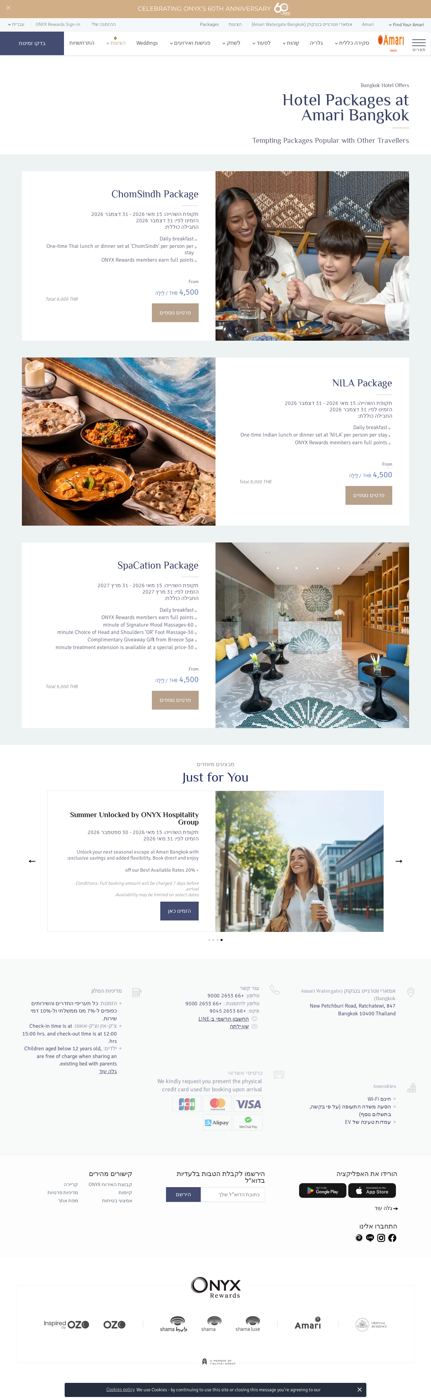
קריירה (71, 1184)
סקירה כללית (354, 43)
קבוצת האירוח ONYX (110, 1184)
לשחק (233, 43)
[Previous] (32, 861)
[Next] (399, 861)
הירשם (183, 1195)
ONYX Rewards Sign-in (58, 24)
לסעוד (264, 43)
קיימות (125, 1192)
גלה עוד (112, 1054)
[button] (406, 25)
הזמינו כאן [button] (179, 911)
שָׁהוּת (293, 43)
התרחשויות (81, 43)
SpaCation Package (173, 607)
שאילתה (249, 997)
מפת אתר (68, 1201)
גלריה (316, 43)
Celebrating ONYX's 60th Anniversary (214, 9)
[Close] (8, 8)
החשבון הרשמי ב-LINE (231, 988)
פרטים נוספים (175, 313)
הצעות (118, 43)
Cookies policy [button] (120, 1389)
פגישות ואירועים (192, 43)
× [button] (360, 1389)
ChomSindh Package (155, 194)
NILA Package (322, 422)
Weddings (147, 43)
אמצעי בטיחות (117, 1201)
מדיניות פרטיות (62, 1192)
